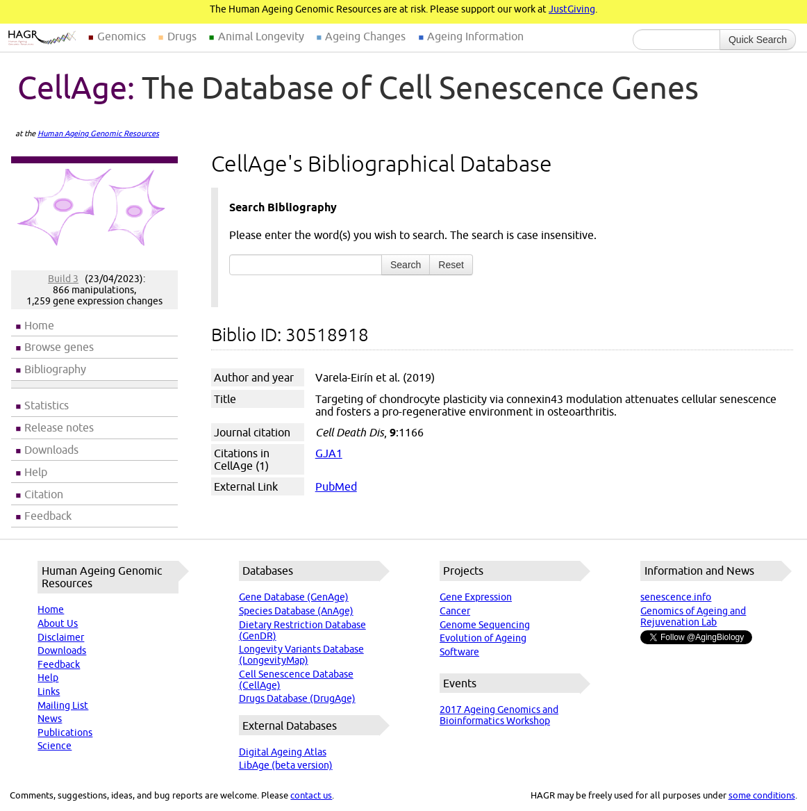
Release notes (59, 427)
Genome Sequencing (485, 624)
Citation (43, 494)
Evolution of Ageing (483, 638)
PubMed (336, 486)
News (50, 718)
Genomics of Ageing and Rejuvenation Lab (693, 616)
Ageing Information (475, 36)
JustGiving (572, 9)
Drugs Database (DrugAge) (297, 698)
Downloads (51, 449)
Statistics (46, 405)
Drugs (182, 36)
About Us (58, 623)
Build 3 (63, 278)
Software (459, 651)
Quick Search (758, 39)
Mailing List (63, 705)
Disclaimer (61, 637)
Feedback (48, 515)
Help (35, 472)
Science (55, 745)
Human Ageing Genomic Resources (98, 133)
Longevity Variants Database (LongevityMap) (301, 655)
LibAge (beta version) (286, 765)
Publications (65, 732)
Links (49, 691)
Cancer (455, 610)
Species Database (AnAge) (296, 610)
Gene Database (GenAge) (294, 597)
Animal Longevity (261, 36)
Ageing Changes (365, 36)
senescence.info (675, 597)
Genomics (121, 36)
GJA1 (328, 453)
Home (39, 325)
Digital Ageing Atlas (282, 751)
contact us (311, 795)
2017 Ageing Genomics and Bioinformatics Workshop (499, 715)
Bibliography (55, 369)
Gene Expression (476, 597)
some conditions (762, 795)
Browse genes (59, 347)
